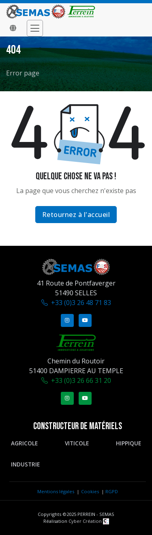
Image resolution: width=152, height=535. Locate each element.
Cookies (90, 491)
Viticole (77, 443)
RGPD (111, 491)
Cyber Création (89, 521)
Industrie (25, 464)
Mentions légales (55, 491)
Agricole (24, 443)
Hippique (128, 443)
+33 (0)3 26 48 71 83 (81, 302)
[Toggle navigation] (35, 28)
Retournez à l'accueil (76, 214)
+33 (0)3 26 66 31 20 (81, 380)
